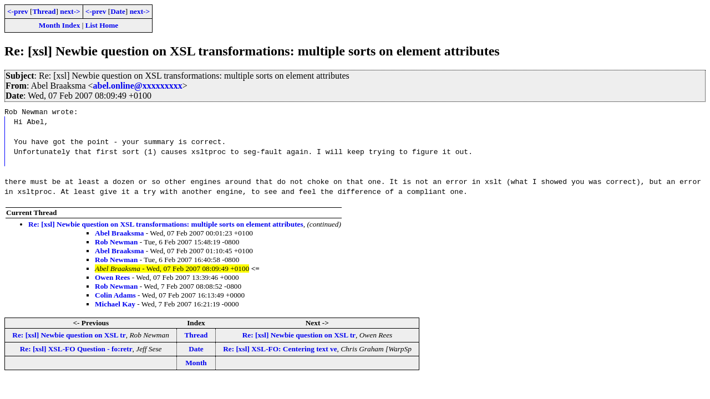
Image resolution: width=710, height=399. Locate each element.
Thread (43, 11)
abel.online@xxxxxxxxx (137, 85)
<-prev (17, 11)
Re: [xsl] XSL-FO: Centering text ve (280, 349)
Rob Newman (116, 242)
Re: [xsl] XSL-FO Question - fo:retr (76, 349)
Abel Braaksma (119, 233)
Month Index (59, 25)
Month (196, 363)
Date (117, 11)
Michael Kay (115, 304)
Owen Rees (112, 277)
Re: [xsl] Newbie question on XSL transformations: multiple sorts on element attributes (165, 224)
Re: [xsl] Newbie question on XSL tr (68, 335)
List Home (102, 25)
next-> (70, 11)
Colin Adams (115, 295)
